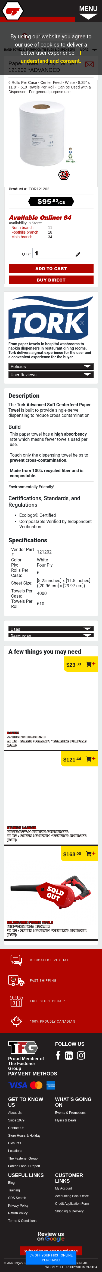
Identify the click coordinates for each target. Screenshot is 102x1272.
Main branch (21, 237)
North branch (22, 227)
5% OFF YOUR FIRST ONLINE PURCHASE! (51, 1257)
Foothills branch (24, 232)
